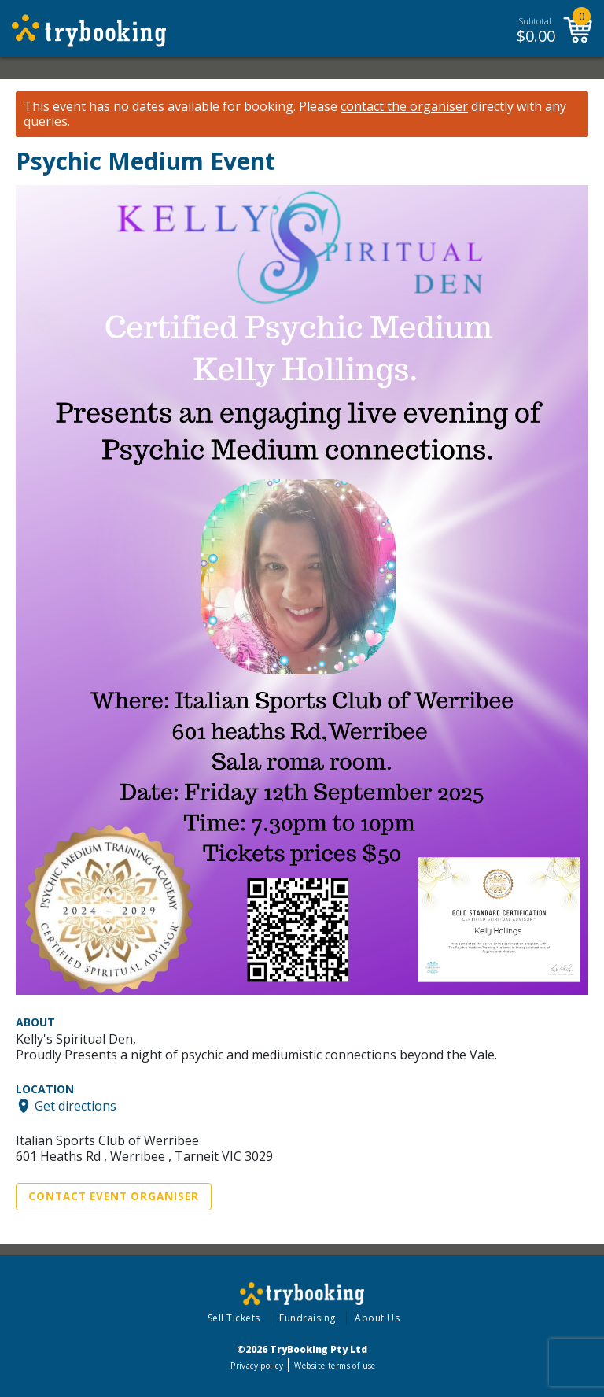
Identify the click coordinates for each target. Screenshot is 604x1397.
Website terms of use (334, 1365)
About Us (377, 1318)
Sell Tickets (234, 1318)
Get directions (75, 1105)
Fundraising (307, 1318)
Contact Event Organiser (113, 1196)
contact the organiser (404, 106)
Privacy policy (256, 1365)
